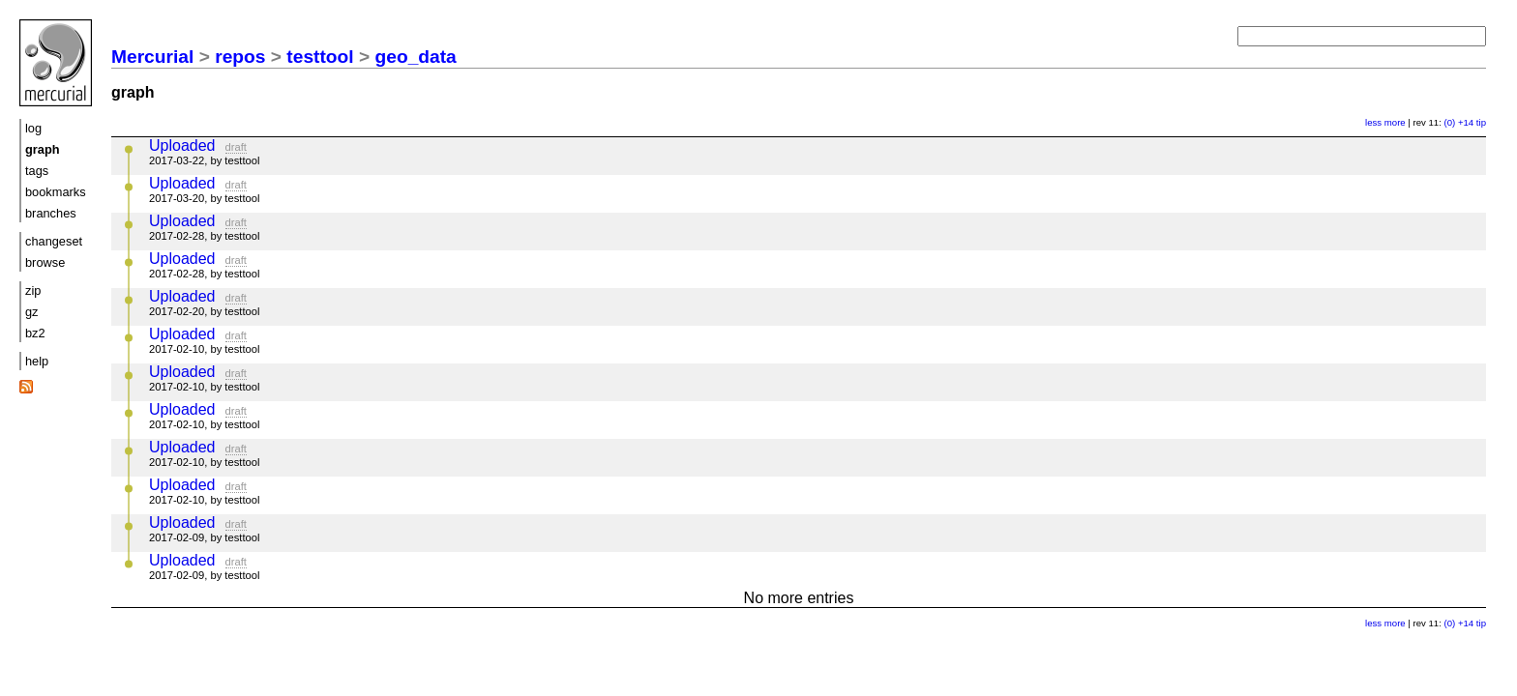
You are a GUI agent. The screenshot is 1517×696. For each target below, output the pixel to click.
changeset (53, 241)
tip (1481, 122)
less (1373, 122)
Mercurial (152, 56)
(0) (1450, 122)
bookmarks (55, 192)
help (36, 361)
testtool (319, 56)
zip (33, 290)
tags (36, 170)
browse (45, 262)
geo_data (416, 56)
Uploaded (182, 145)
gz (32, 311)
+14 (1465, 122)
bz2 (35, 333)
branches (50, 213)
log (33, 128)
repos (240, 56)
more (1395, 122)
